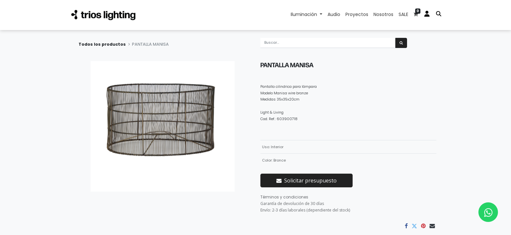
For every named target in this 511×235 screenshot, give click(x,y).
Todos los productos (102, 44)
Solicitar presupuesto (306, 180)
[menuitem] (334, 15)
